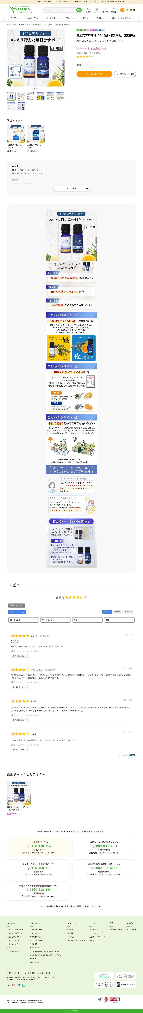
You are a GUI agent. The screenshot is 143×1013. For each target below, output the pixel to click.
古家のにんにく (35, 948)
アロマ (14, 25)
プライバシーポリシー (50, 978)
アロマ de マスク (95, 930)
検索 (79, 10)
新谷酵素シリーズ (36, 930)
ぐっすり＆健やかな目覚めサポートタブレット (46, 955)
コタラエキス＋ (35, 933)
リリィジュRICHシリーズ (16, 930)
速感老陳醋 (34, 944)
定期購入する (96, 74)
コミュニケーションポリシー (31, 978)
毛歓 (8, 948)
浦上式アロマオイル (38, 25)
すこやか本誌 (131, 930)
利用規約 (18, 978)
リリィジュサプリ (13, 944)
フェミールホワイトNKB (76, 941)
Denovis (70, 930)
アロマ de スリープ (96, 933)
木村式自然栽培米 (115, 930)
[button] (8, 59)
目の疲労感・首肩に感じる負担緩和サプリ (45, 951)
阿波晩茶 (33, 959)
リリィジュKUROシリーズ (16, 933)
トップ (8, 25)
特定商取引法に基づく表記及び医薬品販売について (23, 980)
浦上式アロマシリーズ (24, 25)
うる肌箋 (70, 937)
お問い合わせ (45, 973)
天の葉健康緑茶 (35, 937)
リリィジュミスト (13, 941)
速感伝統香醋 (34, 962)
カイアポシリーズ (36, 941)
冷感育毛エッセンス (14, 937)
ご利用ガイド (14, 973)
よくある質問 (29, 973)
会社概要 (10, 978)
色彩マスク (93, 941)
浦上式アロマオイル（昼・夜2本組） (28, 651)
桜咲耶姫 (70, 933)
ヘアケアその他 (12, 951)
